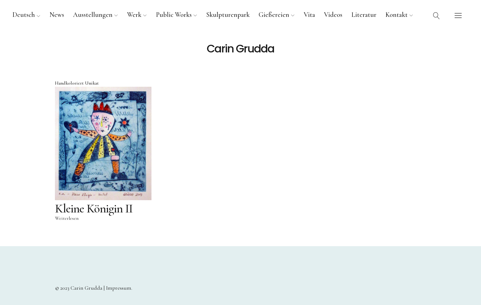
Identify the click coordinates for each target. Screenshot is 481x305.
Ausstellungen (93, 15)
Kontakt (396, 15)
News (56, 15)
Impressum (118, 287)
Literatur (363, 15)
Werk (134, 15)
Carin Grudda (240, 49)
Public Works (174, 15)
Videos (333, 15)
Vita (309, 15)
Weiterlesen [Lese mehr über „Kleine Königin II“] (67, 218)
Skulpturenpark (228, 15)
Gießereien (274, 15)
